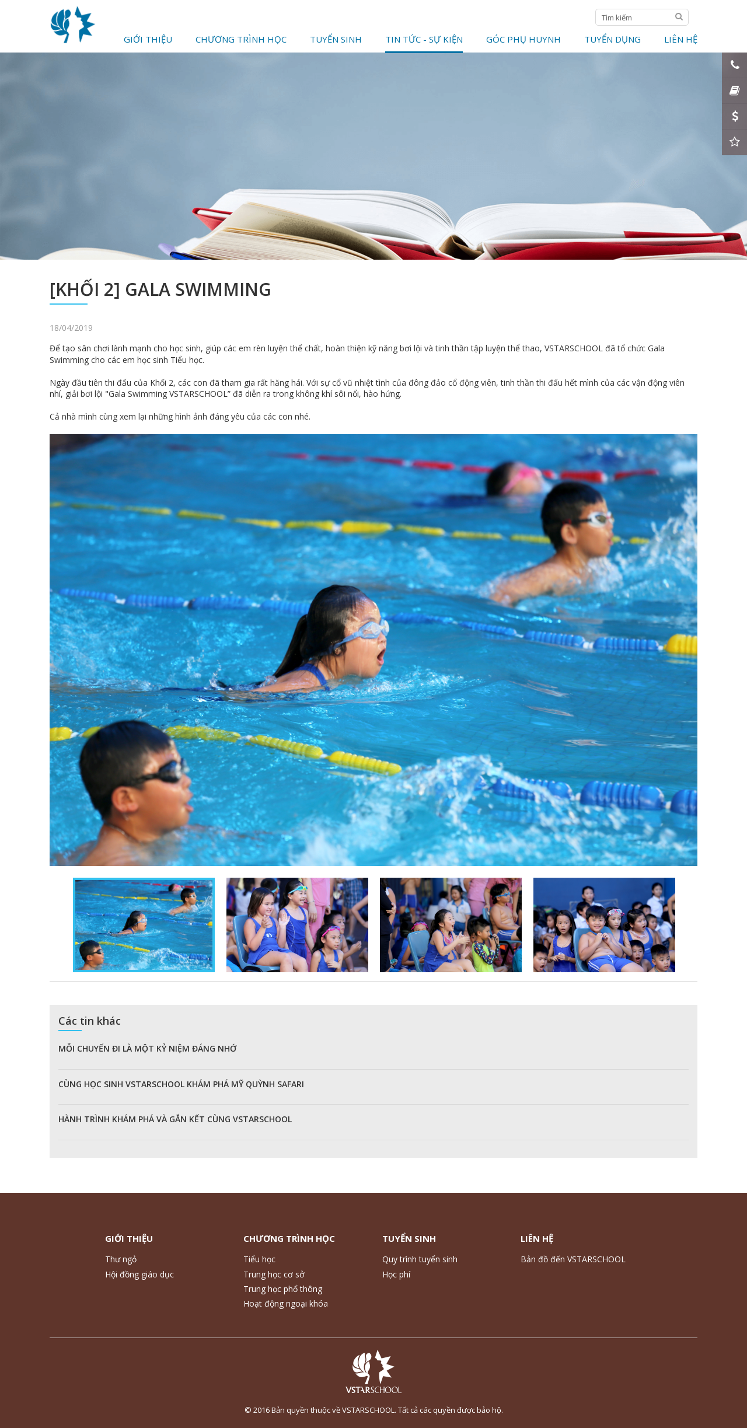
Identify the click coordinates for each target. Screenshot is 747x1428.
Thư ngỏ (121, 1259)
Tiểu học (259, 1259)
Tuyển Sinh (336, 39)
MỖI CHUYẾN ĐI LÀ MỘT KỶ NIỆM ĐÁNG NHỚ (147, 1048)
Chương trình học (241, 39)
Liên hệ (680, 39)
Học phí (396, 1274)
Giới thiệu (148, 39)
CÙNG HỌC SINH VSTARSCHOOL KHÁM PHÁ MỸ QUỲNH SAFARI (181, 1084)
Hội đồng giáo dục (139, 1274)
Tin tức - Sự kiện (424, 39)
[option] (373, 650)
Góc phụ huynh (523, 39)
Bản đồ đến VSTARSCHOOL (573, 1259)
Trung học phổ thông (282, 1288)
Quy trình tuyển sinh (420, 1259)
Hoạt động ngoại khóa (285, 1303)
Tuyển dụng (612, 39)
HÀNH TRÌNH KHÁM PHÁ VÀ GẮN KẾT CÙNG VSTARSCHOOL (175, 1119)
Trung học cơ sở (274, 1274)
